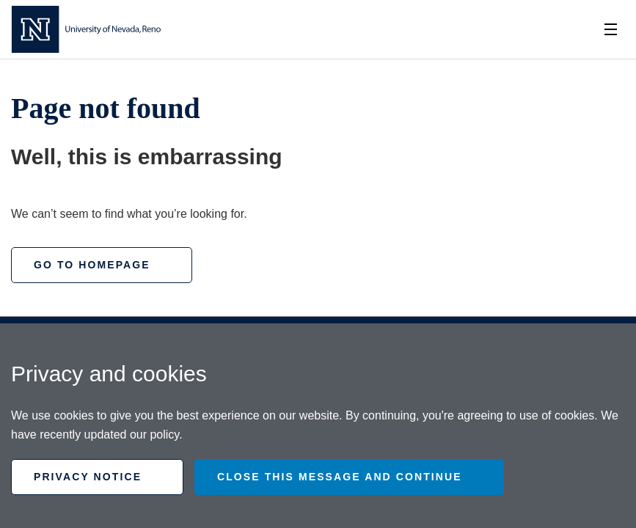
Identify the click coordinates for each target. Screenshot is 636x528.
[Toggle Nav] (610, 29)
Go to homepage (92, 265)
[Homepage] (86, 29)
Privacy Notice (88, 477)
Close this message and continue (339, 477)
